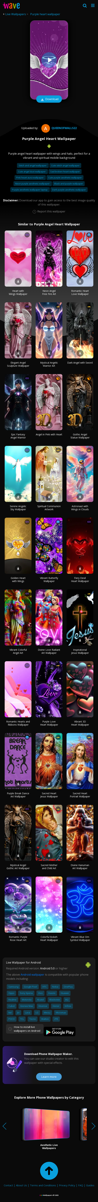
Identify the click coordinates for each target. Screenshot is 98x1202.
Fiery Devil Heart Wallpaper (80, 579)
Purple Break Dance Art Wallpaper (18, 795)
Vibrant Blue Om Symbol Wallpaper (80, 938)
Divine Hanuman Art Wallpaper (80, 866)
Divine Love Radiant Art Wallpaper (49, 651)
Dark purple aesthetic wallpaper (69, 189)
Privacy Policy (67, 1185)
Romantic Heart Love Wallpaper (80, 292)
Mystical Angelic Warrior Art (49, 364)
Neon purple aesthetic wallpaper (32, 183)
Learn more (49, 1077)
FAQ (80, 1185)
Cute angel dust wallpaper (32, 171)
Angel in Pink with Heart (49, 434)
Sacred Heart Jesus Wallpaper (49, 795)
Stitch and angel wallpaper (33, 165)
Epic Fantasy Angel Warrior (18, 436)
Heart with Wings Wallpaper (18, 292)
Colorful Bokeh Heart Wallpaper (49, 938)
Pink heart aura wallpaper (30, 177)
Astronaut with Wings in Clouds (80, 508)
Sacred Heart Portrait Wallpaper (80, 795)
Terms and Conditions (43, 1185)
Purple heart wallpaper (45, 14)
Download (49, 99)
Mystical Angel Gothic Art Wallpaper (18, 866)
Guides (90, 1185)
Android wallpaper (32, 974)
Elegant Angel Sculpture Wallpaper (18, 364)
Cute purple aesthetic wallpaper (65, 177)
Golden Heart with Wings (18, 579)
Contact (8, 1185)
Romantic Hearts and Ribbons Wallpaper (18, 723)
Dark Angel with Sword (80, 362)
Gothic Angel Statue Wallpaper (80, 436)
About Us (21, 1185)
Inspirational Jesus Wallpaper (80, 651)
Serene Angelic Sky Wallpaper (18, 508)
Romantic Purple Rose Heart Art (18, 938)
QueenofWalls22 (58, 128)
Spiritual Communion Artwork (49, 508)
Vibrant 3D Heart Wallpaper (80, 723)
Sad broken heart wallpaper (65, 171)
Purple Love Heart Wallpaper (49, 723)
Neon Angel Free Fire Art (49, 292)
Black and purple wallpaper (68, 183)
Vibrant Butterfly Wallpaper (49, 579)
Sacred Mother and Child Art (49, 866)
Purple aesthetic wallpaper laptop (30, 189)
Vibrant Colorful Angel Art (18, 651)
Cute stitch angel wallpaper (65, 165)
